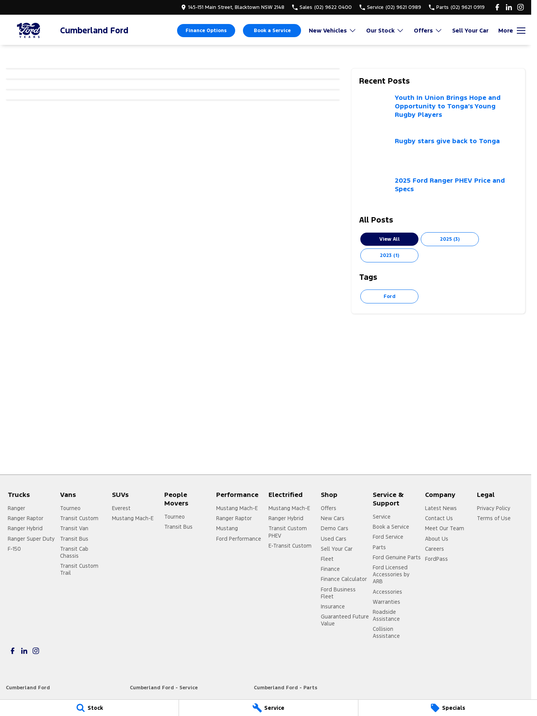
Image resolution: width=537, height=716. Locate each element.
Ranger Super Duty (31, 538)
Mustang (227, 528)
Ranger (16, 508)
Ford (390, 296)
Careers (434, 548)
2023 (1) (389, 255)
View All (389, 239)
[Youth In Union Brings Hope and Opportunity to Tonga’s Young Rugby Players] (438, 111)
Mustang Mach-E (132, 518)
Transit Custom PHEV (287, 532)
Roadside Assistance (386, 615)
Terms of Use (494, 518)
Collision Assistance (386, 632)
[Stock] (89, 708)
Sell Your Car (470, 30)
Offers (328, 508)
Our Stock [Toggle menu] (385, 30)
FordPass (436, 558)
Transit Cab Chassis (74, 552)
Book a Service (272, 30)
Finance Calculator (344, 579)
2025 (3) (450, 239)
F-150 (14, 548)
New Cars (332, 518)
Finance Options (206, 30)
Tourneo (70, 508)
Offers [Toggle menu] (428, 30)
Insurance (333, 606)
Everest (121, 508)
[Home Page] (29, 30)
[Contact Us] (232, 7)
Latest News (441, 508)
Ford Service (388, 536)
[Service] (268, 708)
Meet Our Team (444, 528)
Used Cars (333, 538)
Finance (330, 568)
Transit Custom (79, 518)
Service (382, 516)
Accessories (387, 591)
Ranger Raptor (25, 518)
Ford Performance (238, 538)
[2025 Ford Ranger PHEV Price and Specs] (438, 192)
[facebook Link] (497, 7)
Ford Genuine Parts (397, 557)
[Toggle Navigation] (511, 30)
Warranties (386, 601)
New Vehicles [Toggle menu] (332, 30)
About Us (436, 538)
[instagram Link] (520, 7)
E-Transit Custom (290, 545)
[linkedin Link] (509, 7)
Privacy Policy (493, 508)
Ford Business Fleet (338, 593)
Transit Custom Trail (79, 569)
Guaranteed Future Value (345, 620)
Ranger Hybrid (25, 528)
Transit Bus (74, 538)
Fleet (327, 558)
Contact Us (439, 518)
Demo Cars (334, 528)
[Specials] (447, 708)
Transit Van (74, 528)
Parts (379, 547)
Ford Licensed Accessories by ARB (391, 574)
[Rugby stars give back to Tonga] (438, 152)
